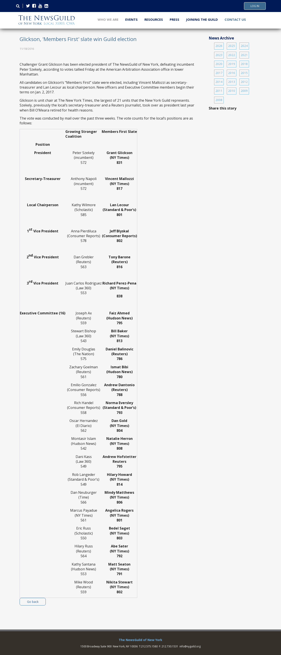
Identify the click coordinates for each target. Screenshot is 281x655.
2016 (231, 73)
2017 (218, 73)
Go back (33, 602)
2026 (218, 46)
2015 (244, 73)
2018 (244, 64)
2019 (231, 64)
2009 (244, 91)
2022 (231, 55)
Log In (255, 6)
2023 (218, 55)
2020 (218, 64)
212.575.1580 (149, 646)
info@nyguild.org (190, 646)
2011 (218, 91)
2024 (244, 46)
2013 (231, 82)
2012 (244, 82)
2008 (218, 100)
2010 (231, 91)
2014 (218, 82)
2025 (231, 46)
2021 (244, 55)
